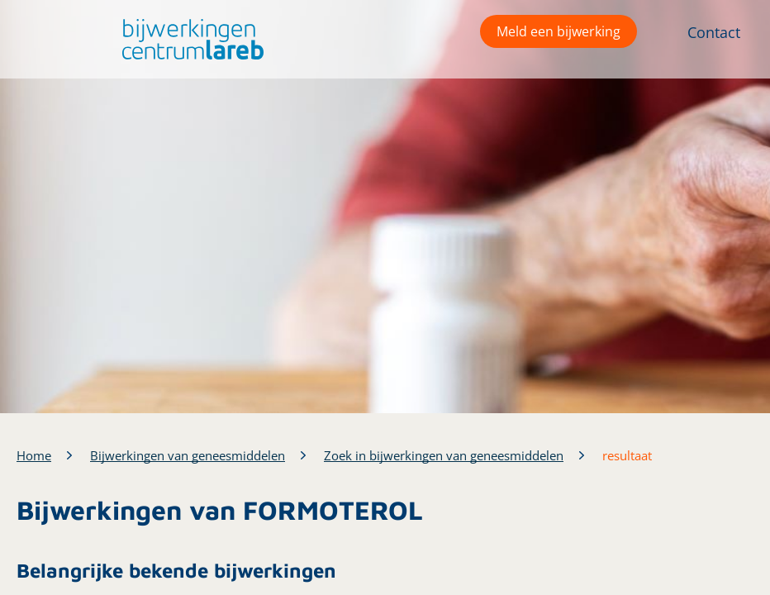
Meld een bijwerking (558, 31)
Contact (713, 32)
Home (34, 455)
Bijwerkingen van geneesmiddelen (187, 455)
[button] (189, 39)
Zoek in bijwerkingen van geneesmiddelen (443, 455)
